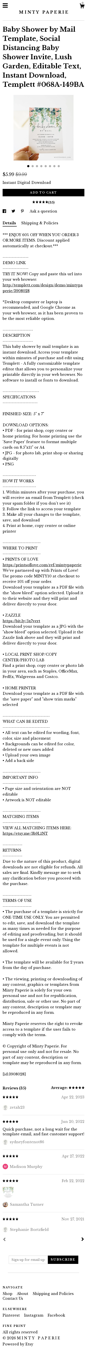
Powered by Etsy (18, 1344)
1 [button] (28, 166)
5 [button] (46, 166)
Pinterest (12, 1315)
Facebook (56, 1315)
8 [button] (59, 166)
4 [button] (41, 166)
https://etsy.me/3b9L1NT (25, 833)
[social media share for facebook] (5, 211)
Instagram (34, 1315)
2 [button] (33, 166)
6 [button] (50, 166)
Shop (8, 1293)
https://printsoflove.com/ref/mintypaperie (42, 565)
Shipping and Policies (53, 1293)
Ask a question (43, 211)
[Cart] (82, 6)
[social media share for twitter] (14, 211)
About (23, 1293)
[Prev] (4, 1239)
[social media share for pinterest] (23, 211)
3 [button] (37, 166)
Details (10, 223)
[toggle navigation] (5, 5)
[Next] (82, 1239)
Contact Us (13, 1298)
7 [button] (54, 166)
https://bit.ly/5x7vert (21, 621)
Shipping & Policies (39, 223)
